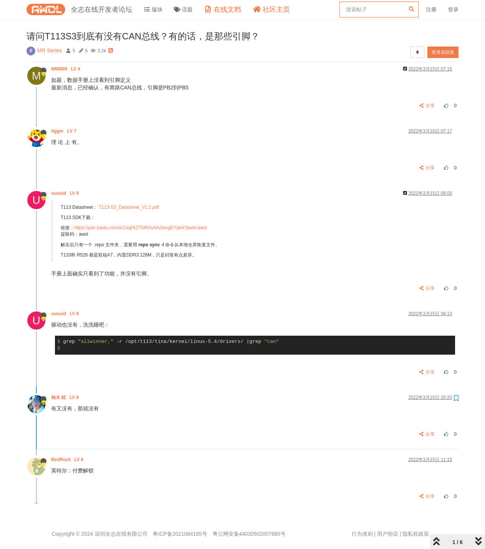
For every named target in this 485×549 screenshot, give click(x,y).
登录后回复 (443, 52)
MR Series (49, 50)
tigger (64, 131)
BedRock (67, 459)
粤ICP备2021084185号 (180, 534)
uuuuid (65, 193)
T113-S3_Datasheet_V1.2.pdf (129, 207)
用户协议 (387, 534)
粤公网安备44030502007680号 (249, 534)
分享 (427, 105)
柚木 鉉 (65, 397)
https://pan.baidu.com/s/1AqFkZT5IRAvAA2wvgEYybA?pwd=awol (140, 227)
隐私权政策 (415, 534)
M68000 (66, 69)
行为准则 (362, 534)
